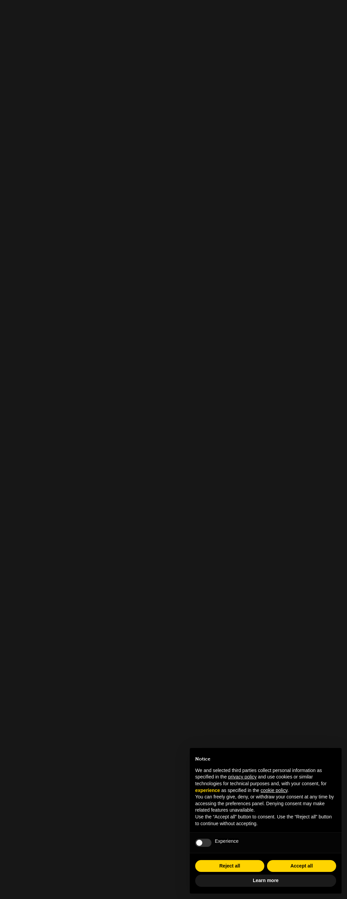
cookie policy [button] (274, 790)
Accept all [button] (301, 866)
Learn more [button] (266, 880)
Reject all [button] (229, 866)
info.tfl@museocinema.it (173, 777)
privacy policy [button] (242, 776)
